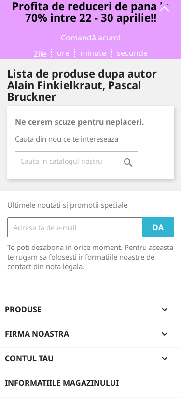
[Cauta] (76, 161)
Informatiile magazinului (62, 383)
